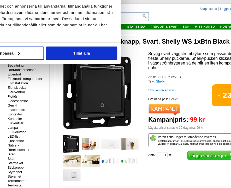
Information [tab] (116, 29)
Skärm (12, 159)
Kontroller (15, 119)
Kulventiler (15, 123)
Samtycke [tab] (40, 29)
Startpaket (15, 163)
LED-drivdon (17, 132)
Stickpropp (15, 167)
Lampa (13, 128)
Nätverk (13, 145)
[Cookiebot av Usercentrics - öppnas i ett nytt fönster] (188, 13)
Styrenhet (15, 172)
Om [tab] (190, 29)
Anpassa (115, 103)
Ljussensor (16, 141)
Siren (11, 154)
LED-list (14, 136)
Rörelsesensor (18, 150)
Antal (151, 155)
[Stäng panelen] (222, 13)
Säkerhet (14, 176)
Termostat (15, 185)
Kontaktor (15, 114)
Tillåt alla (188, 103)
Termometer (17, 181)
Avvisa (42, 103)
